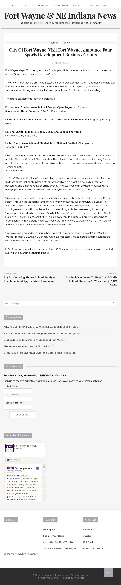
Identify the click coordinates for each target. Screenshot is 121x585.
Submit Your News (98, 6)
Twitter (87, 535)
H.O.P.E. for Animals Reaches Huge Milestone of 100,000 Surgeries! (42, 333)
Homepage (49, 529)
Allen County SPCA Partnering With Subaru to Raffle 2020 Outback (42, 327)
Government (60, 6)
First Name (12, 386)
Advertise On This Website (58, 542)
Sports (77, 6)
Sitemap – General (93, 548)
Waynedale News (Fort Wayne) (60, 548)
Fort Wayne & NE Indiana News (60, 15)
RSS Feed (88, 542)
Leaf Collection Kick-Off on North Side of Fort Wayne (34, 339)
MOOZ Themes (54, 578)
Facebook (88, 529)
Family (16, 6)
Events (29, 6)
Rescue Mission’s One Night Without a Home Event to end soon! (40, 352)
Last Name (12, 394)
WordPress (79, 578)
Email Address (15, 402)
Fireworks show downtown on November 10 (28, 346)
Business (43, 6)
